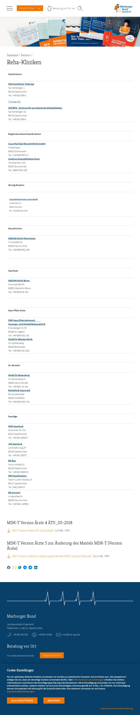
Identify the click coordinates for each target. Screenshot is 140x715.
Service (25, 55)
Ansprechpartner (52, 655)
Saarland (12, 55)
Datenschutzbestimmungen (20, 692)
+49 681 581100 (20, 634)
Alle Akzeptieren (22, 701)
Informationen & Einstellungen (88, 680)
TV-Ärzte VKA (14, 101)
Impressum (106, 708)
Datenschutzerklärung (122, 708)
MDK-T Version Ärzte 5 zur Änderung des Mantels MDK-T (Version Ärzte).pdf (51, 556)
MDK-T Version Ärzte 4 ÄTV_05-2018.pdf (32, 530)
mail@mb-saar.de (71, 634)
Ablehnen (54, 701)
